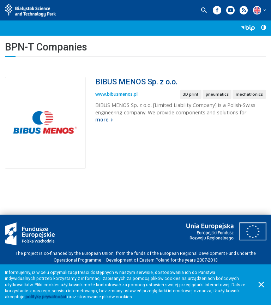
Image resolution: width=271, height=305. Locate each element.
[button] (257, 10)
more (105, 119)
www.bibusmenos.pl (116, 94)
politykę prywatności (45, 296)
